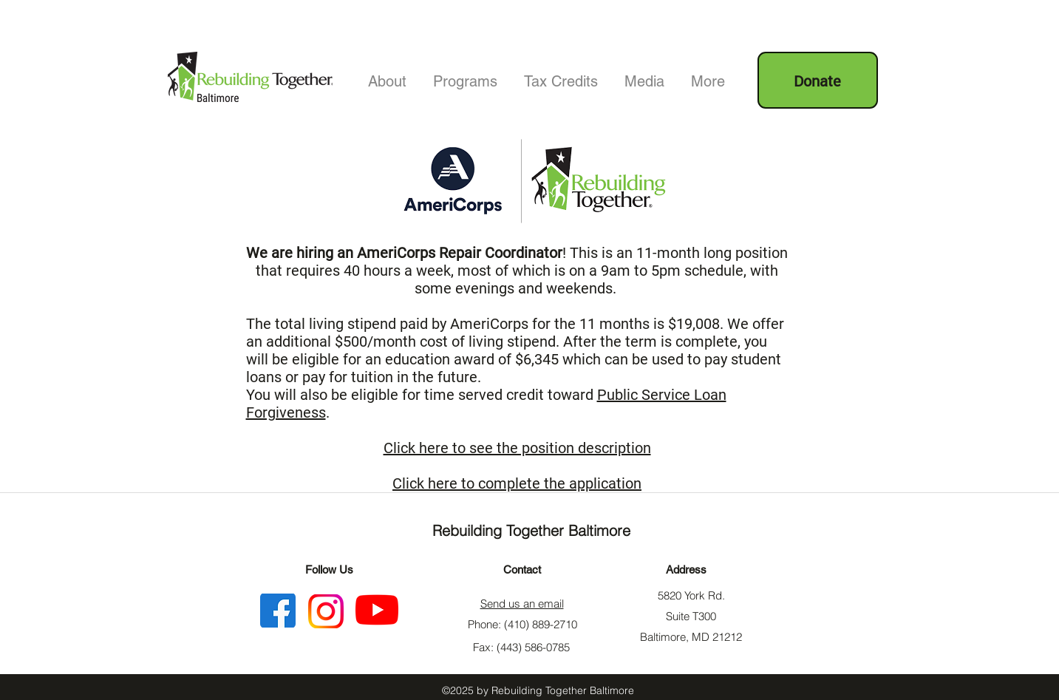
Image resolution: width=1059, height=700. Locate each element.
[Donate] (817, 80)
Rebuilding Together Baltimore (531, 530)
